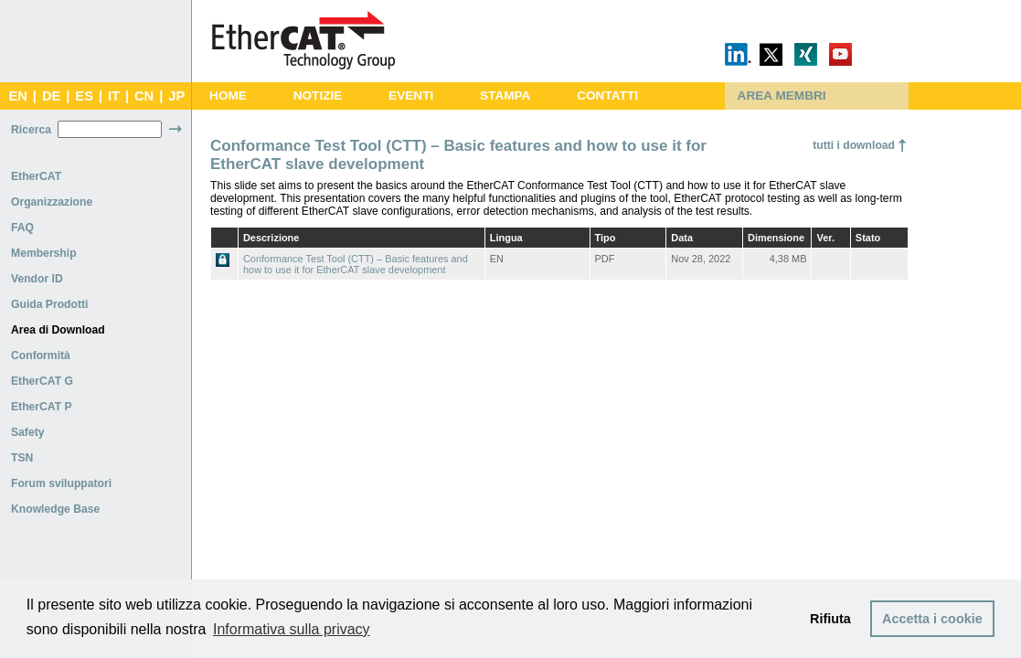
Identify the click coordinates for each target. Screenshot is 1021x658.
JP (176, 96)
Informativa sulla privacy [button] (291, 629)
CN (144, 96)
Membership (44, 253)
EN (17, 96)
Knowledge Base (55, 509)
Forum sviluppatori (61, 483)
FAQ (22, 227)
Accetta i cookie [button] (932, 618)
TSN (22, 457)
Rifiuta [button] (830, 618)
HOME (228, 95)
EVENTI (410, 95)
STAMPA (505, 95)
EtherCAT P (41, 406)
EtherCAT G (42, 381)
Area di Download (58, 330)
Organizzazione (51, 202)
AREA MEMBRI (782, 95)
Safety (28, 432)
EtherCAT (36, 176)
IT (114, 96)
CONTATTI (607, 95)
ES (84, 96)
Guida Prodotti (49, 304)
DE (51, 96)
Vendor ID (37, 278)
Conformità (40, 355)
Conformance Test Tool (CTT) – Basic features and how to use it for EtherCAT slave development (355, 264)
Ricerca (31, 129)
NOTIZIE (318, 95)
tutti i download (854, 145)
